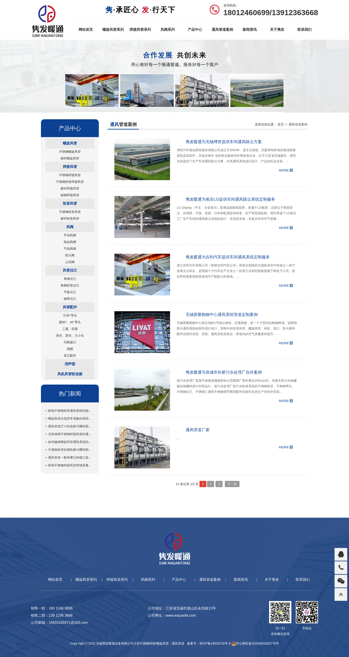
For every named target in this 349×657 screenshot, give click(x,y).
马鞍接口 (70, 342)
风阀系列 (167, 29)
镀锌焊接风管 (70, 188)
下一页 (232, 484)
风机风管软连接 (69, 374)
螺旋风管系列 (113, 29)
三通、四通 (70, 329)
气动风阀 (70, 248)
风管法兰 (70, 270)
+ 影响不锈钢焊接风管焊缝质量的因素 (70, 465)
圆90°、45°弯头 (70, 322)
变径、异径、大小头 (70, 335)
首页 (281, 124)
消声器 (70, 364)
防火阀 (70, 255)
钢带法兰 (70, 299)
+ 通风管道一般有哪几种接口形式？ (70, 457)
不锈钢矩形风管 (70, 212)
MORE (286, 170)
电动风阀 (70, 242)
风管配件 (70, 307)
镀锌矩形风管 (70, 218)
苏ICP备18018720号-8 (215, 643)
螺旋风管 (70, 143)
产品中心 (195, 29)
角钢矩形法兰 (70, 285)
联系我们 (304, 29)
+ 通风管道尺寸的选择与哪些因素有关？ (70, 426)
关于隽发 (277, 29)
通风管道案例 (222, 29)
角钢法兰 (70, 278)
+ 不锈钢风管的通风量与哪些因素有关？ (70, 449)
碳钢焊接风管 (70, 195)
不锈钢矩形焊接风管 (70, 181)
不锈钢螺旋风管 (70, 151)
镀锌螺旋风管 (70, 158)
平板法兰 (70, 292)
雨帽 (70, 349)
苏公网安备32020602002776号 (255, 643)
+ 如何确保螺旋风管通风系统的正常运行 (70, 442)
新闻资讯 (250, 29)
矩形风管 (70, 203)
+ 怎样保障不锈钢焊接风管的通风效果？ (70, 434)
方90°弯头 (70, 315)
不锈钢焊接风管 (70, 175)
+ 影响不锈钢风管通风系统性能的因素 (70, 410)
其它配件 (70, 355)
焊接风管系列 (140, 29)
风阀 (69, 227)
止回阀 (70, 262)
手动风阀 (70, 235)
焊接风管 (70, 167)
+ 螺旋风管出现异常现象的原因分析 (70, 418)
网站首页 (86, 29)
